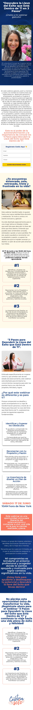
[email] (16, 151)
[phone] (16, 159)
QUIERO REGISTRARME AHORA (16, 164)
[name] (16, 155)
